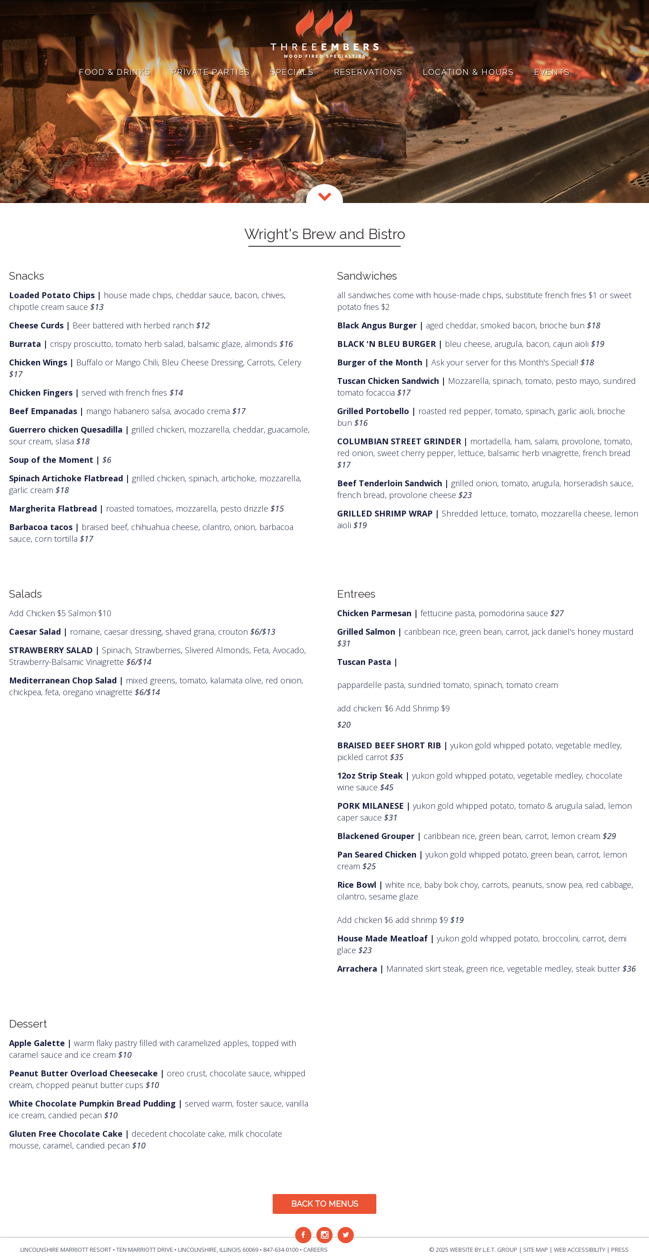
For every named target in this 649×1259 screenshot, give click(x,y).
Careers (315, 1249)
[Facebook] (303, 1235)
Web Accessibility (579, 1249)
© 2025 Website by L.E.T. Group (473, 1249)
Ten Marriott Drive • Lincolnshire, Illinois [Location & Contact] (187, 1249)
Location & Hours (468, 72)
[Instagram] (324, 1235)
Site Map (535, 1249)
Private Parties (210, 72)
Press (620, 1249)
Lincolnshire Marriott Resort (65, 1249)
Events (552, 72)
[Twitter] (346, 1235)
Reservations (368, 72)
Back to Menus (324, 1203)
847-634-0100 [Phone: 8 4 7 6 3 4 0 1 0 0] (280, 1249)
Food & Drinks (115, 72)
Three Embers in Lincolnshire (324, 33)
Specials (292, 72)
